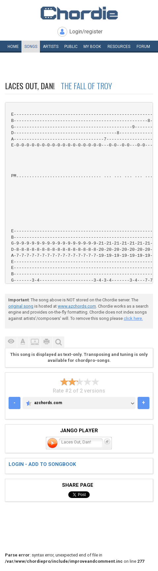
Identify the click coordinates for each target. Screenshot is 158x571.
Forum (143, 46)
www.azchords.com (77, 306)
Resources (119, 46)
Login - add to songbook (42, 464)
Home (13, 46)
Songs (30, 46)
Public (71, 46)
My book (92, 46)
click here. (133, 318)
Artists (50, 46)
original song (20, 306)
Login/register (86, 31)
